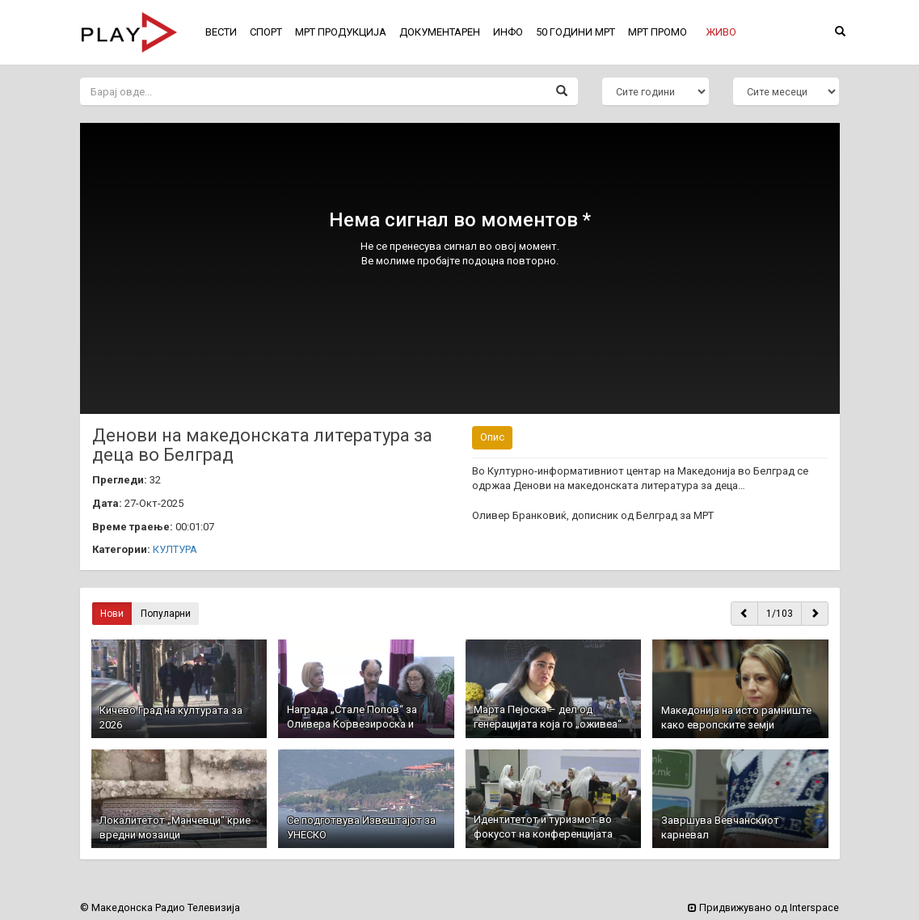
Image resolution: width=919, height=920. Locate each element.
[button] (720, 32)
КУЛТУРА (175, 549)
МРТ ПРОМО (657, 32)
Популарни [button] (166, 613)
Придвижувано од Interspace (763, 907)
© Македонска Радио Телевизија (160, 907)
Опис (492, 437)
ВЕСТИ (221, 32)
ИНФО (508, 32)
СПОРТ (266, 32)
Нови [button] (112, 613)
